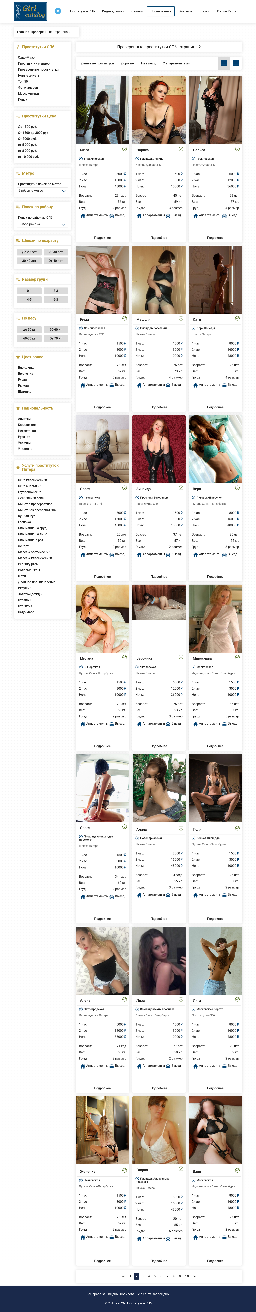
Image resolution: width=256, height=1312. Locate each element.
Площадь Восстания (153, 328)
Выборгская (92, 667)
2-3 (55, 291)
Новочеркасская (151, 838)
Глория (142, 1170)
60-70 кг (29, 338)
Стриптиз (25, 606)
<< (123, 1276)
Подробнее (102, 238)
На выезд (148, 63)
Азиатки (24, 419)
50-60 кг (56, 330)
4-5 (29, 299)
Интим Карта (227, 11)
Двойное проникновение (36, 582)
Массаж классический (35, 558)
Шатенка (24, 392)
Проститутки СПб (139, 1303)
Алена (85, 1000)
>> (194, 1276)
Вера (197, 489)
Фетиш (23, 576)
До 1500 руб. (27, 127)
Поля (197, 829)
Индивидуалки (113, 11)
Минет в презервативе (35, 504)
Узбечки (24, 443)
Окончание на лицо (32, 534)
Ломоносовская (94, 328)
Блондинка (26, 368)
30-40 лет (29, 261)
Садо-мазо (26, 612)
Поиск (22, 99)
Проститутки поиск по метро (39, 184)
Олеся (85, 489)
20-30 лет (56, 252)
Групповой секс (29, 492)
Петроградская (94, 1009)
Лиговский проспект (210, 497)
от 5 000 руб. (27, 145)
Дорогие (127, 63)
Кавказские (27, 425)
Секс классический (32, 480)
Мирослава (202, 658)
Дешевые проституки (97, 63)
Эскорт (204, 11)
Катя (197, 319)
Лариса (142, 150)
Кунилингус (26, 516)
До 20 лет (29, 252)
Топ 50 (23, 81)
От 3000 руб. (27, 139)
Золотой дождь (30, 594)
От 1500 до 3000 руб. (33, 133)
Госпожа (24, 522)
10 (187, 1276)
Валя (197, 1171)
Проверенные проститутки (38, 69)
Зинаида (143, 489)
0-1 (29, 291)
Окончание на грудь (33, 528)
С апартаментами (176, 63)
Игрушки (24, 588)
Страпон (24, 600)
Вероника (144, 658)
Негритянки (27, 431)
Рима (84, 319)
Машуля (143, 319)
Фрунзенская (92, 497)
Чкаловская (148, 667)
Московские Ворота (210, 1009)
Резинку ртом (28, 564)
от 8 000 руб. (27, 151)
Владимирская (94, 158)
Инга (197, 1000)
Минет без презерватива (37, 510)
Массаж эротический (34, 552)
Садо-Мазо (26, 57)
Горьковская (205, 158)
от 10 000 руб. (28, 157)
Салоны (137, 11)
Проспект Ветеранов (154, 497)
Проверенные (160, 11)
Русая (22, 380)
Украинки (25, 449)
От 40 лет (56, 261)
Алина (141, 829)
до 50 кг (29, 330)
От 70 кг (56, 338)
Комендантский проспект (157, 1009)
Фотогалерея (28, 87)
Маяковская (205, 667)
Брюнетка (25, 374)
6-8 (55, 299)
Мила (84, 150)
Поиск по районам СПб (35, 217)
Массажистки (28, 93)
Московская (205, 1180)
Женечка (87, 1171)
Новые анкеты (29, 75)
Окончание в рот (30, 540)
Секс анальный (29, 486)
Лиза (140, 1000)
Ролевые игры (29, 570)
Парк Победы (206, 328)
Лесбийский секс (31, 498)
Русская (24, 437)
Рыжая (23, 386)
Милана (86, 658)
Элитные (185, 11)
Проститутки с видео (34, 63)
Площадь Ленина (151, 158)
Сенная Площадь (208, 838)
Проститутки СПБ (82, 11)
